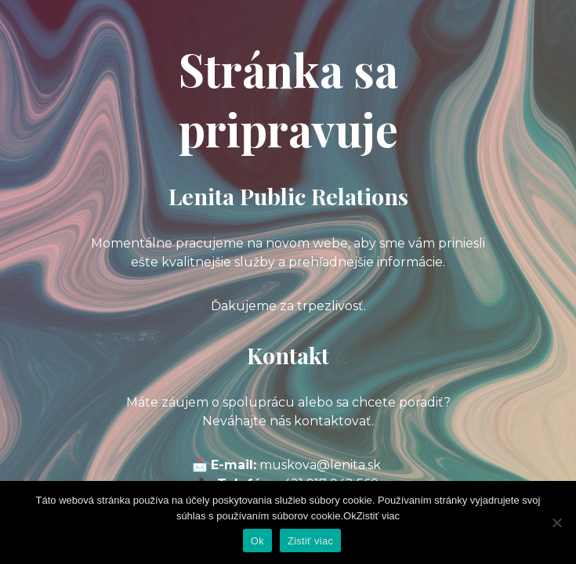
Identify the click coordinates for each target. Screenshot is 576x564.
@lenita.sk (349, 464)
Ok (257, 541)
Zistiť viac (310, 541)
